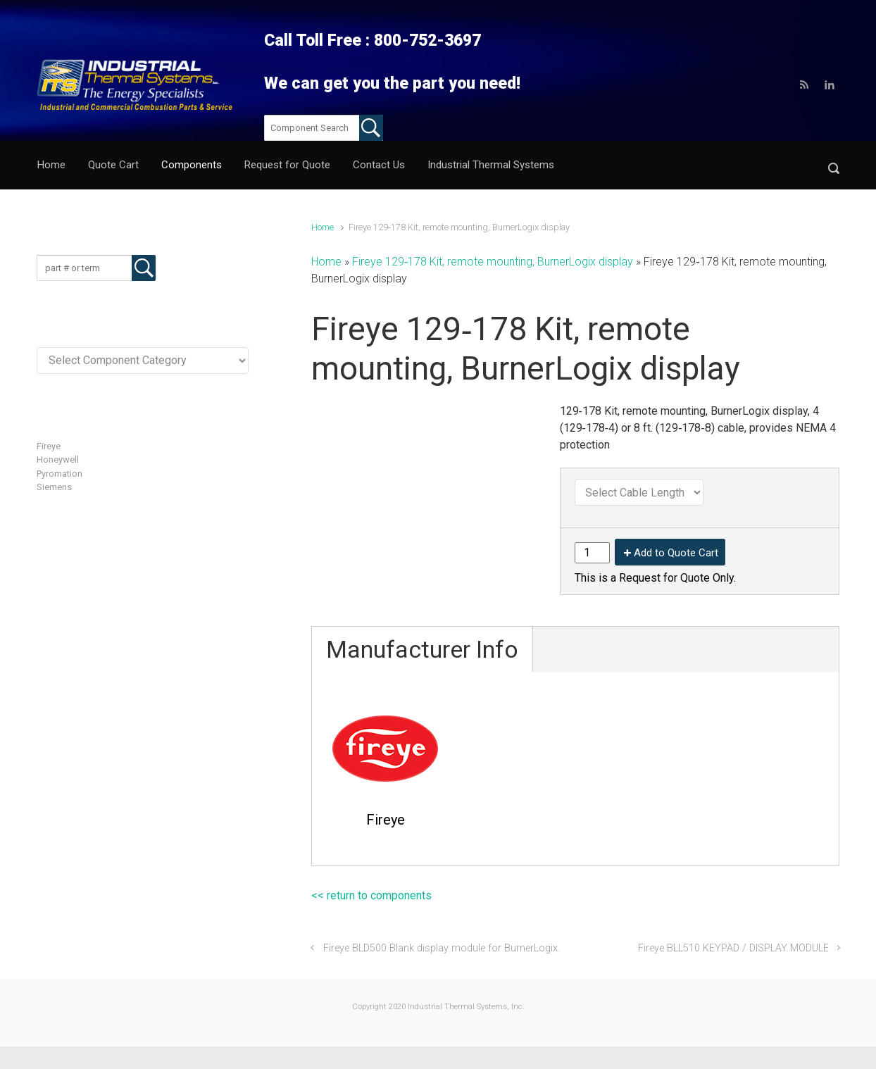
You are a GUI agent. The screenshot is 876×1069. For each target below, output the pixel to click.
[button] (834, 165)
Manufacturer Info (422, 649)
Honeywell (58, 459)
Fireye (49, 446)
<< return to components (371, 895)
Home (322, 227)
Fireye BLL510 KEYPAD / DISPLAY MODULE (733, 948)
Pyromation (59, 473)
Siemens (54, 487)
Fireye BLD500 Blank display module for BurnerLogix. (441, 948)
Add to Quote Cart (676, 552)
